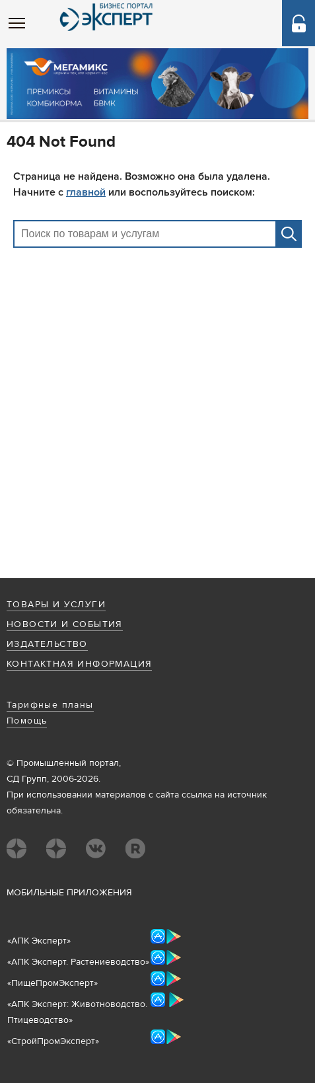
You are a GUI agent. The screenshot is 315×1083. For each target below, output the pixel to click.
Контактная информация (79, 664)
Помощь (27, 721)
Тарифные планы (50, 705)
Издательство (47, 644)
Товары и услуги (56, 605)
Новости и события (65, 624)
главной (86, 192)
